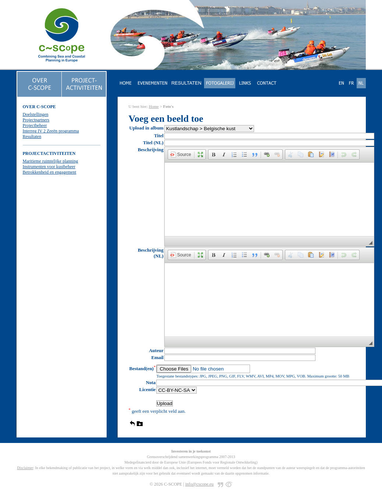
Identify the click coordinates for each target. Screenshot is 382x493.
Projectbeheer (35, 125)
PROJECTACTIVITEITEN (49, 153)
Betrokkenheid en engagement (49, 172)
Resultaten (32, 136)
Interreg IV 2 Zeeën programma (51, 131)
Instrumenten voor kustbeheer (49, 166)
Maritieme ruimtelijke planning (50, 161)
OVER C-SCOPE (39, 106)
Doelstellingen (36, 114)
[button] (180, 154)
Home (154, 106)
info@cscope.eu (199, 484)
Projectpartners (36, 120)
